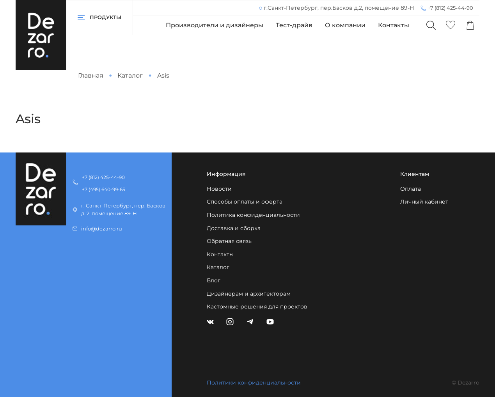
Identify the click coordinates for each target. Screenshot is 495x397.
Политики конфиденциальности (254, 382)
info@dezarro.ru (101, 229)
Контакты (393, 25)
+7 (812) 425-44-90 (450, 8)
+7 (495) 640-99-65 (103, 189)
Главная (90, 75)
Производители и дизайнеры (214, 25)
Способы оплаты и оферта (244, 201)
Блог (213, 280)
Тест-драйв (294, 25)
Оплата (410, 188)
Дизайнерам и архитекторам (249, 293)
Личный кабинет (424, 201)
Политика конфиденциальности (253, 214)
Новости (219, 188)
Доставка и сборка (234, 228)
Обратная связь (229, 241)
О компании (345, 25)
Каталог (130, 75)
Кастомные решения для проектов (257, 306)
